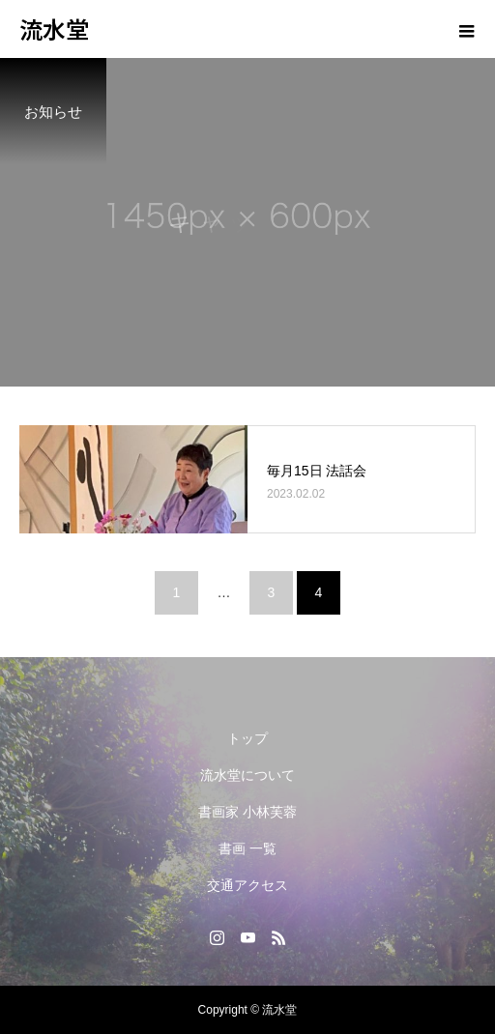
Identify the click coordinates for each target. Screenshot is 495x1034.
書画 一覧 (247, 848)
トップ (247, 738)
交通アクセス (247, 885)
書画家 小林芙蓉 (247, 811)
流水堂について (247, 775)
